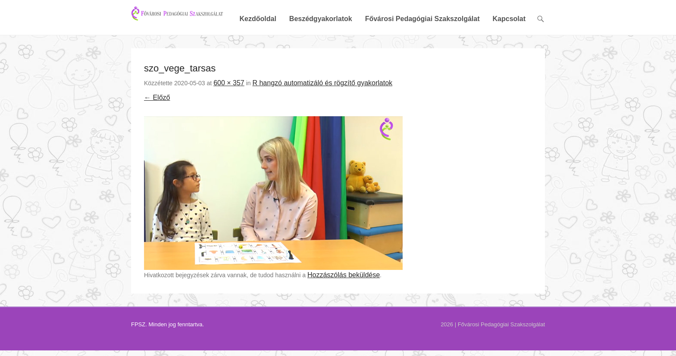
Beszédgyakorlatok (320, 48)
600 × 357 (228, 112)
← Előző (157, 127)
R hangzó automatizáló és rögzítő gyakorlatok (322, 112)
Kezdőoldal (257, 48)
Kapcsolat (509, 48)
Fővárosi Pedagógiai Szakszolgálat (422, 48)
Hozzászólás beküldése (343, 304)
